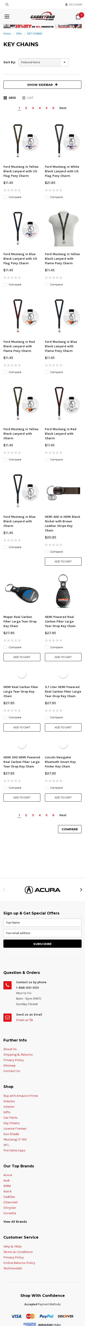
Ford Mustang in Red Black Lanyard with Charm (60, 357)
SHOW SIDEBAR (42, 84)
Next (62, 108)
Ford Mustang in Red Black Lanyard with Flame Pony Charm (19, 295)
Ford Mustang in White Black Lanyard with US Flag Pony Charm (62, 171)
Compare (70, 701)
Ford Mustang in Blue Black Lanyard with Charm (19, 418)
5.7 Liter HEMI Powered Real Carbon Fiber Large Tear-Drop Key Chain (63, 563)
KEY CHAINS (34, 33)
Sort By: (9, 62)
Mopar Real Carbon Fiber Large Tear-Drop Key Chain (19, 493)
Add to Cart (63, 459)
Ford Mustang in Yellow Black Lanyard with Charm (21, 357)
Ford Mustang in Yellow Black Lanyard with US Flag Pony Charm (21, 171)
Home (7, 33)
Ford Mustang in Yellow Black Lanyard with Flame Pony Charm (62, 233)
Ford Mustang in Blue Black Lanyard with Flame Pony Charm (61, 295)
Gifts (19, 33)
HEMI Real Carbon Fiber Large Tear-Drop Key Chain (20, 563)
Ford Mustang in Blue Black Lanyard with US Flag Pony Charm (20, 233)
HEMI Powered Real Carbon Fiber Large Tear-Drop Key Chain (60, 493)
